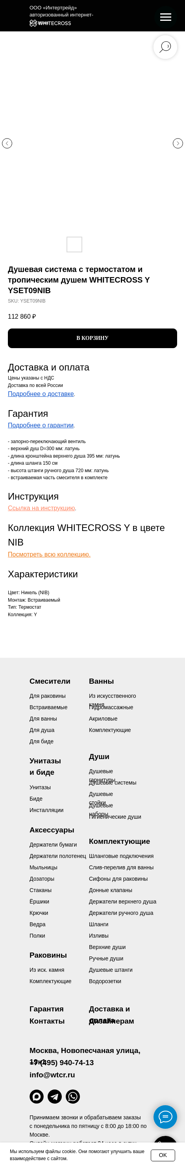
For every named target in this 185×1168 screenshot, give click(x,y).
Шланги (98, 924)
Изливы (99, 936)
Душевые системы (113, 782)
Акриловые (103, 718)
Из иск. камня (47, 970)
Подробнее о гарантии (41, 425)
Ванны (101, 681)
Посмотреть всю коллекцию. (49, 554)
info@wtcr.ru (52, 1075)
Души (99, 756)
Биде (36, 799)
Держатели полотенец (58, 856)
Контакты (47, 1021)
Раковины (48, 955)
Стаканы (41, 890)
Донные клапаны (110, 890)
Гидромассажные (111, 707)
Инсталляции (46, 810)
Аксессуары (52, 830)
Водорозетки (105, 981)
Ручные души (106, 958)
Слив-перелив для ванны (121, 867)
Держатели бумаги (53, 844)
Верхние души (107, 947)
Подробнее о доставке (41, 394)
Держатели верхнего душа (122, 901)
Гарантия (47, 1009)
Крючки (39, 913)
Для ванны (43, 718)
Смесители (50, 681)
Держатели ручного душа (121, 913)
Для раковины (48, 696)
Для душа (42, 730)
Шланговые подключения (121, 856)
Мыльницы (43, 867)
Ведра (38, 924)
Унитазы (40, 787)
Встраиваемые (48, 707)
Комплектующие (51, 981)
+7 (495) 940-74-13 (62, 1062)
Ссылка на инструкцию (41, 508)
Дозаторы (42, 879)
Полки (37, 936)
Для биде (42, 741)
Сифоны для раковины (118, 879)
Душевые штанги (111, 970)
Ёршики (39, 901)
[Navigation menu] (165, 17)
